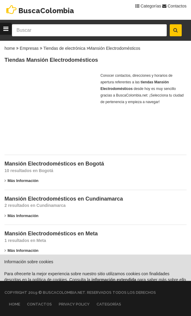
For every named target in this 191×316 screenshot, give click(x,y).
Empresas (29, 48)
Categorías (148, 6)
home (9, 48)
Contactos (174, 6)
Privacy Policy (74, 304)
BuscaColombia (46, 10)
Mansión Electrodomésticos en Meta (51, 234)
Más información (21, 180)
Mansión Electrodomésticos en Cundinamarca (63, 199)
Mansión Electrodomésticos (114, 48)
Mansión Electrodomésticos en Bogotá (54, 164)
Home (14, 304)
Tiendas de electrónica (64, 48)
